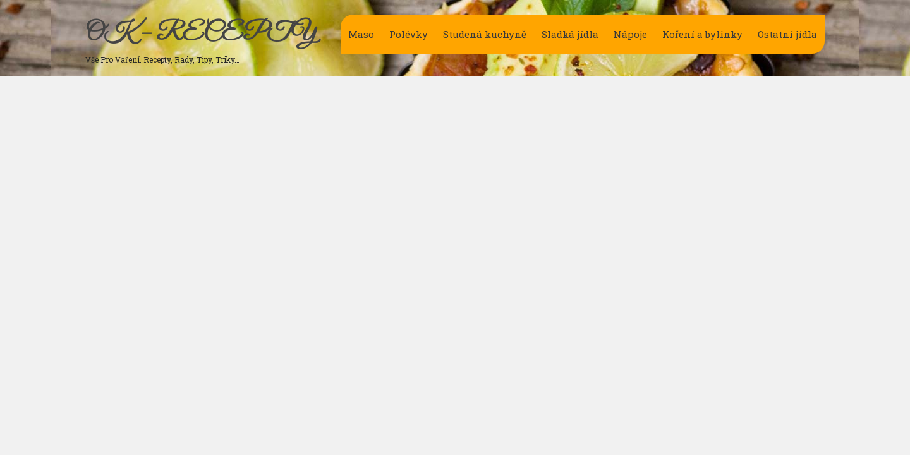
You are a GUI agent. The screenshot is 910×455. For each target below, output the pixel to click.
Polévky (408, 34)
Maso (361, 34)
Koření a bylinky (702, 34)
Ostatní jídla (787, 34)
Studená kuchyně (484, 34)
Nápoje (630, 34)
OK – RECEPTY (200, 33)
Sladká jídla (570, 34)
